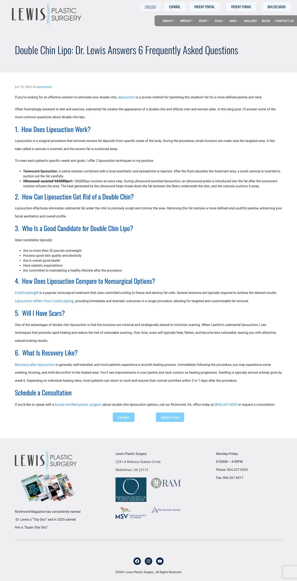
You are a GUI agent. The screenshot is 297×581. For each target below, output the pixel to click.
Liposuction (44, 87)
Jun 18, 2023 (23, 87)
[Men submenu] (238, 21)
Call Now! (124, 417)
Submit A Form (170, 417)
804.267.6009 (237, 469)
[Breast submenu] (193, 21)
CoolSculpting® (27, 292)
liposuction (126, 97)
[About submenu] (175, 21)
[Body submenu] (209, 21)
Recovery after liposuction (35, 364)
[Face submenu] (224, 21)
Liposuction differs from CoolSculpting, (44, 301)
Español (174, 6)
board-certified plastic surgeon (78, 404)
